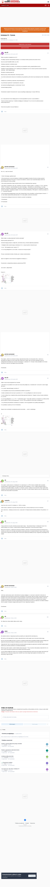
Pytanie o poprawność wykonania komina (10, 749)
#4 (47, 354)
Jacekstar (6, 757)
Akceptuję (32, 875)
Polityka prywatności (19, 823)
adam (6, 631)
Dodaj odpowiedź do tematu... (10, 717)
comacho (7, 500)
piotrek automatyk (9, 166)
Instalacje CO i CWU (13, 40)
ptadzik (5, 744)
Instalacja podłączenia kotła (7, 756)
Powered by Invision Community (25, 825)
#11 (47, 631)
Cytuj (5, 111)
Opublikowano (11, 54)
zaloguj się (41, 709)
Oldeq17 (5, 770)
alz (5, 480)
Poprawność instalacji (7, 762)
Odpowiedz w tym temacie (25, 44)
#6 (47, 480)
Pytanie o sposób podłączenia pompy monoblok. (11, 743)
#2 (47, 167)
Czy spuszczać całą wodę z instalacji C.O (10, 768)
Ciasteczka (32, 823)
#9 (47, 586)
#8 (47, 521)
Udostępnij (12, 724)
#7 (47, 501)
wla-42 (5, 38)
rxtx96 (5, 751)
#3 (47, 233)
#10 (47, 617)
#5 (47, 378)
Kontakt (27, 823)
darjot (5, 763)
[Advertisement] (16, 154)
